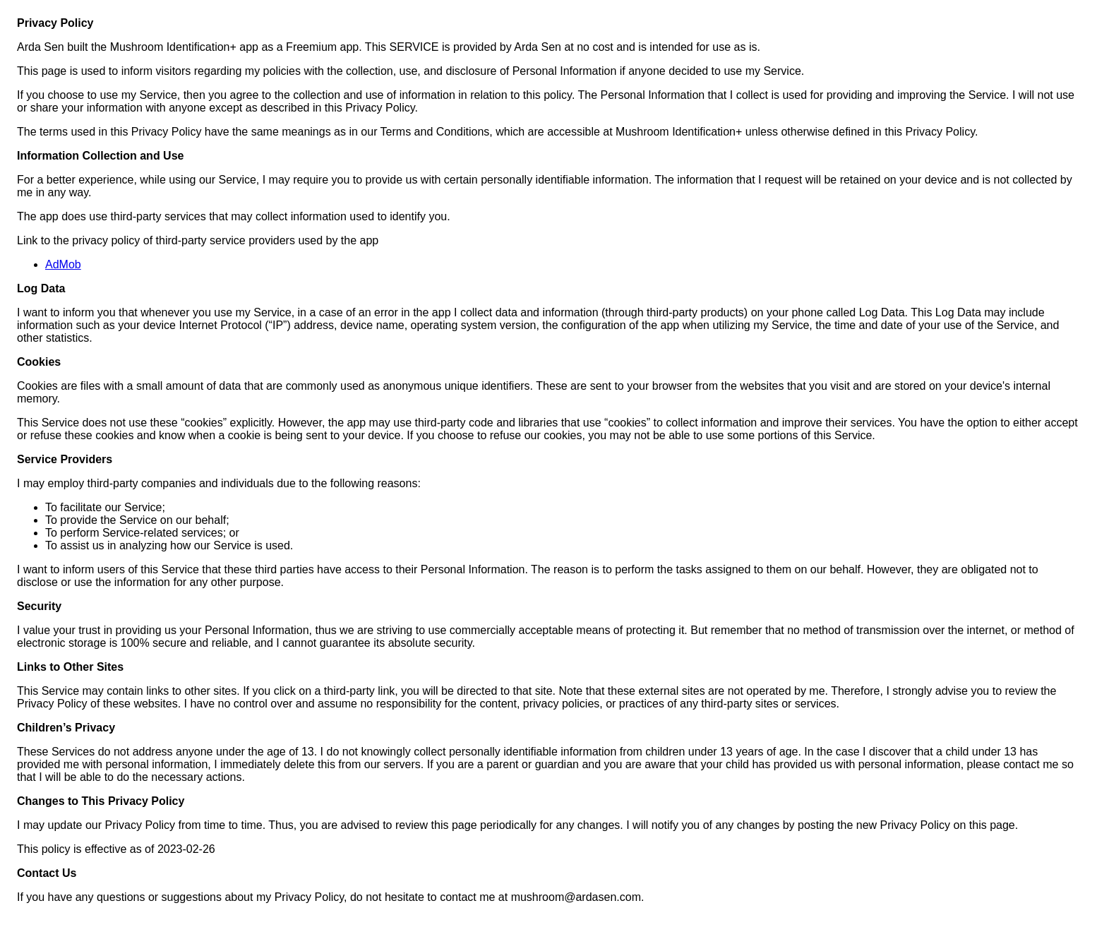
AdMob (63, 264)
